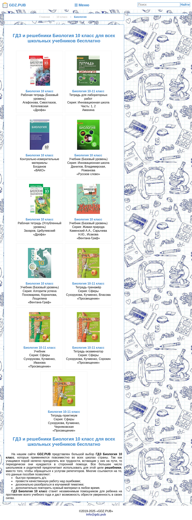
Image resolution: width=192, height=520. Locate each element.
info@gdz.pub (96, 514)
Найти (185, 4)
